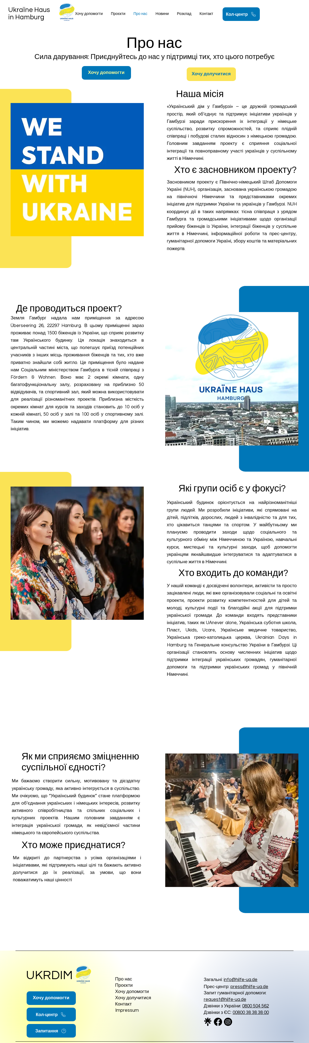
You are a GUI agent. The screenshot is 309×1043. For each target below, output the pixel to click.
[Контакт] (134, 1004)
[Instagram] (228, 1022)
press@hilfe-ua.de (249, 986)
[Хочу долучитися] (211, 74)
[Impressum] (141, 1010)
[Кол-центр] (241, 14)
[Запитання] (51, 1031)
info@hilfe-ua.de (240, 979)
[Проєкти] (141, 985)
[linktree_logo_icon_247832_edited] (208, 1022)
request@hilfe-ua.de (225, 999)
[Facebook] (218, 1022)
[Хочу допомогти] (106, 73)
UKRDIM (49, 975)
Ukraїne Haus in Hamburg (29, 13)
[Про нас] (141, 979)
